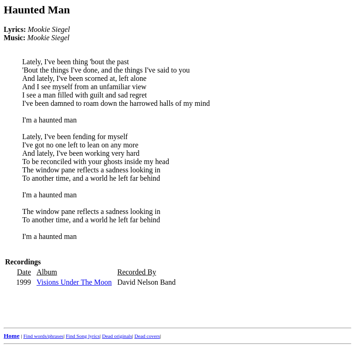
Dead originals (117, 336)
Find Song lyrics (82, 336)
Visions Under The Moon (74, 282)
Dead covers (147, 336)
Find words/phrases (43, 336)
